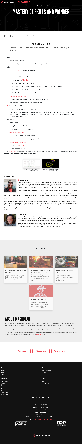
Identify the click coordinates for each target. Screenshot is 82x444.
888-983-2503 (48, 420)
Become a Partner (47, 372)
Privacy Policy (45, 383)
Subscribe (22, 351)
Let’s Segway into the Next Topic (40, 275)
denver (14, 36)
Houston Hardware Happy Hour (17, 142)
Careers (3, 374)
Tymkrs (20, 235)
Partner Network (46, 370)
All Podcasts (41, 351)
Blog (2, 385)
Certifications (4, 381)
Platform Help (4, 394)
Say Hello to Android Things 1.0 (17, 96)
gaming (21, 36)
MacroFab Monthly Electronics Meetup (19, 132)
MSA (43, 381)
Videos (2, 391)
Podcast (3, 383)
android (7, 36)
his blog (17, 70)
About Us (3, 370)
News (2, 372)
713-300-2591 (38, 420)
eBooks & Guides (5, 387)
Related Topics (59, 351)
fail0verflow (25, 80)
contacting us (39, 334)
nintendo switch (30, 36)
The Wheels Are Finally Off (38, 305)
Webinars (3, 389)
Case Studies (4, 392)
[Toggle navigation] (79, 2)
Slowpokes (21, 145)
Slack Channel (12, 152)
